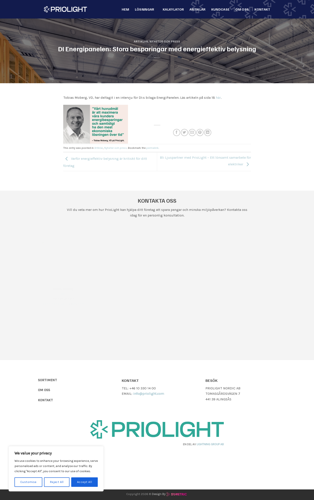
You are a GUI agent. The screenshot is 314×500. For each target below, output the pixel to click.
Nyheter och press (165, 41)
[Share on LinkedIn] (207, 132)
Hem (125, 9)
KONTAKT (45, 400)
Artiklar (197, 9)
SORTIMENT (47, 380)
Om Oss (242, 9)
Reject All (57, 482)
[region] (56, 468)
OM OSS (44, 390)
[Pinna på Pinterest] (200, 132)
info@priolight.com (148, 394)
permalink (152, 147)
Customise (28, 482)
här (218, 98)
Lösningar (146, 9)
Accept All (84, 482)
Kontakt (262, 9)
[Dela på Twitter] (184, 132)
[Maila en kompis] (192, 132)
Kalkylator (173, 9)
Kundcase (220, 9)
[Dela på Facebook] (176, 132)
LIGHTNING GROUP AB (210, 444)
